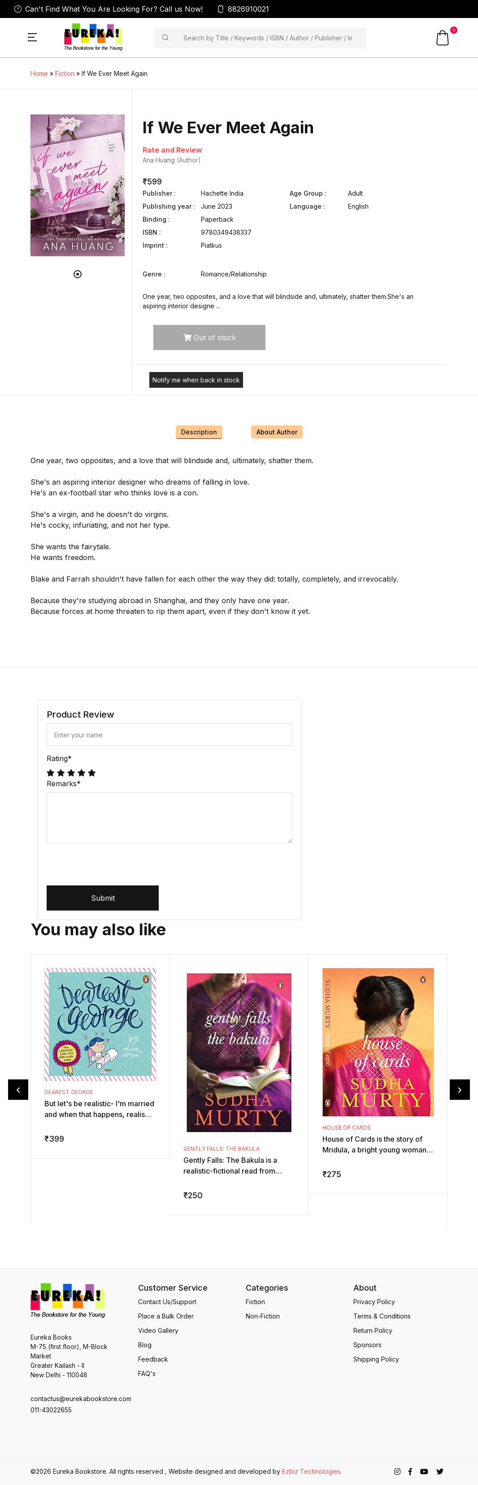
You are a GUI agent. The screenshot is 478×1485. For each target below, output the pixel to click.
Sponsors (367, 1345)
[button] (32, 36)
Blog (145, 1345)
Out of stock (209, 337)
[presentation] (115, 867)
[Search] (271, 37)
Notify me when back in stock (196, 380)
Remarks (64, 783)
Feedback (153, 1359)
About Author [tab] (276, 432)
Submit (103, 898)
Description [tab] (199, 432)
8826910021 (243, 8)
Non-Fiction (263, 1316)
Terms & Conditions (382, 1316)
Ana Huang (159, 160)
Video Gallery (158, 1330)
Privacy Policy (374, 1301)
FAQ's (147, 1373)
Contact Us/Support (167, 1301)
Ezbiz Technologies (311, 1471)
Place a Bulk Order (166, 1316)
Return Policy (372, 1330)
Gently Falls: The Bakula (221, 1148)
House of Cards (346, 1127)
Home (39, 73)
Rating (59, 758)
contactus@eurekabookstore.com (77, 1398)
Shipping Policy (376, 1359)
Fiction (64, 73)
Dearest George (68, 1092)
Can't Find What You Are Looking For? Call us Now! (108, 8)
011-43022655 (51, 1410)
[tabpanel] (77, 185)
